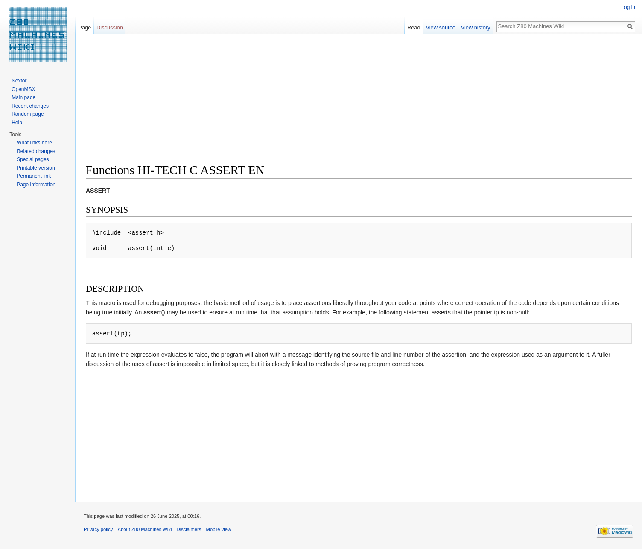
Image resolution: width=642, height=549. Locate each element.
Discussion (109, 27)
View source (440, 27)
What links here (34, 143)
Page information (36, 185)
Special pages (33, 159)
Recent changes (30, 106)
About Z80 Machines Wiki (145, 529)
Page (84, 27)
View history (475, 27)
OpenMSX (23, 89)
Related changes (36, 151)
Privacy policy (98, 529)
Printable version (36, 168)
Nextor (19, 81)
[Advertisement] (342, 102)
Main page (23, 97)
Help (17, 123)
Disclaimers (189, 529)
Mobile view (218, 529)
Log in (628, 7)
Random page (28, 114)
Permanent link (34, 176)
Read (413, 27)
